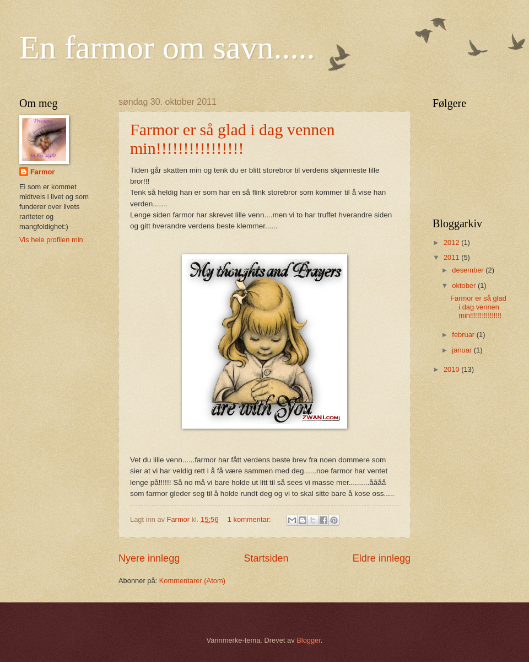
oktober (465, 285)
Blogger (308, 640)
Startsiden (266, 558)
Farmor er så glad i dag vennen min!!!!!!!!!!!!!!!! (232, 138)
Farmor (42, 172)
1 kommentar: (250, 519)
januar (462, 350)
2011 (452, 257)
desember (468, 270)
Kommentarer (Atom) (192, 580)
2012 (452, 242)
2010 (452, 369)
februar (464, 334)
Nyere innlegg (149, 558)
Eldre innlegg (382, 558)
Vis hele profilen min (51, 240)
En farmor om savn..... (167, 47)
